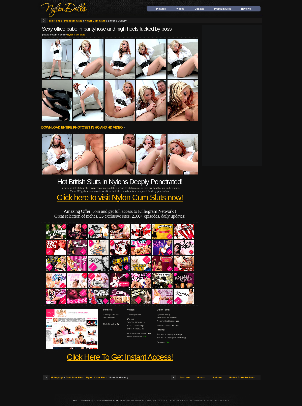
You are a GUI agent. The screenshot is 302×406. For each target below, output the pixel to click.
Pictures (161, 8)
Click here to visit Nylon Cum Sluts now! (120, 197)
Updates (199, 8)
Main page (55, 20)
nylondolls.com (112, 400)
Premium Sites (222, 8)
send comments (81, 400)
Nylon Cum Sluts (95, 20)
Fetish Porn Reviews (242, 377)
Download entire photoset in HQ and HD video (82, 127)
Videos (180, 8)
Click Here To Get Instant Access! (120, 357)
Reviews (246, 8)
